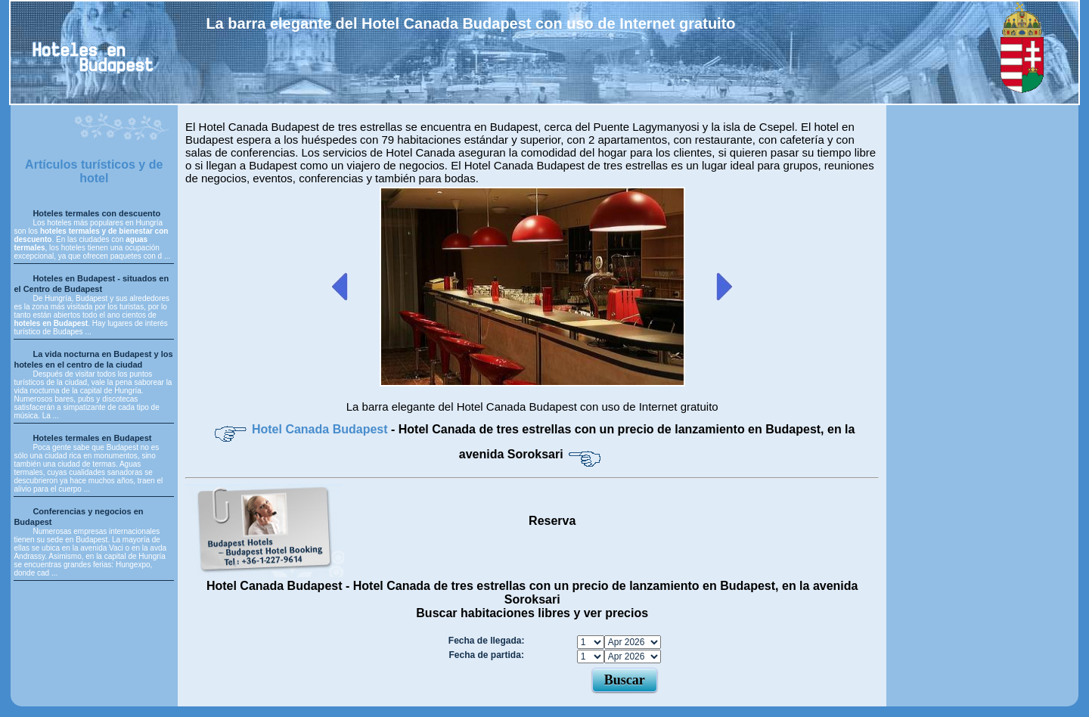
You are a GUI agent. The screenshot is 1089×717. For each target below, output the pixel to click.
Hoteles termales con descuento (96, 213)
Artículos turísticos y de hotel (94, 171)
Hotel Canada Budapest (321, 429)
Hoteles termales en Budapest (92, 437)
